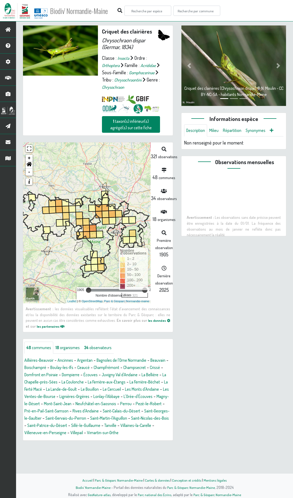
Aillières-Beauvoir (41, 376)
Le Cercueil (73, 412)
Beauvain (32, 383)
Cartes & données (157, 480)
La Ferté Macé (119, 405)
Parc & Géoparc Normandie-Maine (116, 480)
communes (40, 363)
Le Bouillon (48, 412)
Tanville (54, 455)
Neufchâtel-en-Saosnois (100, 426)
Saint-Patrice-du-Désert (116, 448)
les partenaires (57, 341)
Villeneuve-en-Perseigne (129, 455)
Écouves (144, 390)
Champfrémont (138, 383)
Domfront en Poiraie (89, 390)
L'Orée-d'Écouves (130, 419)
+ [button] (29, 173)
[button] (29, 180)
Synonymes (263, 131)
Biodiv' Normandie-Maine (88, 10)
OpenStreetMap (92, 316)
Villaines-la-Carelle (83, 455)
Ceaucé (112, 383)
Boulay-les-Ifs (87, 383)
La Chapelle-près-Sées (99, 397)
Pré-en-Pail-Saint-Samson (66, 434)
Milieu (217, 131)
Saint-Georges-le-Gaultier (65, 441)
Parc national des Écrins (154, 494)
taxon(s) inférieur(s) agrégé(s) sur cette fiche (131, 139)
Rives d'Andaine (110, 434)
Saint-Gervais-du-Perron (117, 441)
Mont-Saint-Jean (57, 426)
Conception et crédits (188, 480)
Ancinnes (70, 376)
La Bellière (63, 397)
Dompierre (122, 390)
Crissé (60, 390)
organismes (72, 363)
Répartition (237, 131)
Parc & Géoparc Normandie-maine (126, 316)
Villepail (164, 455)
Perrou (133, 426)
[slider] (88, 305)
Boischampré (57, 383)
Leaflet (71, 316)
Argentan (92, 376)
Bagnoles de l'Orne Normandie (133, 376)
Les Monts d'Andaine (107, 412)
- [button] (29, 187)
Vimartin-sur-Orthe (45, 463)
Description (197, 131)
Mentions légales (219, 480)
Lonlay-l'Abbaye (95, 419)
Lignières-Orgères (59, 419)
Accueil (82, 480)
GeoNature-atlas (95, 494)
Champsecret (37, 390)
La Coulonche (137, 397)
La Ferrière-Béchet (84, 405)
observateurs (106, 363)
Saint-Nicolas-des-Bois (67, 448)
